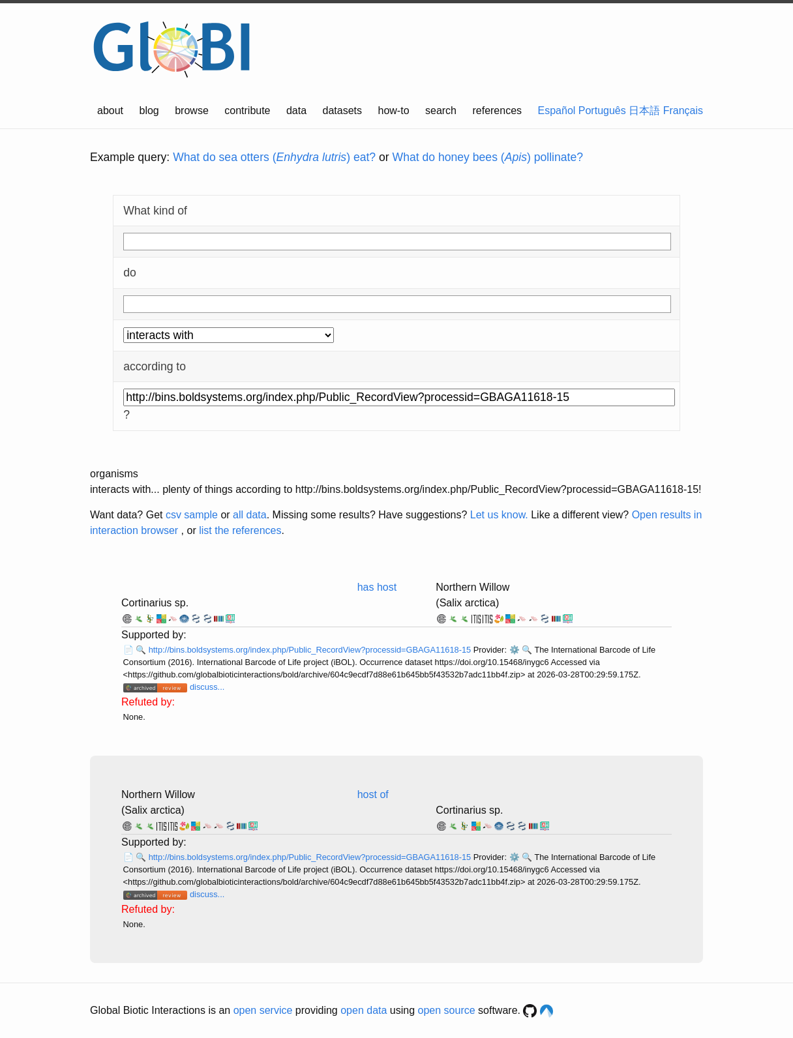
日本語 (644, 110)
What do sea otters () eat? (274, 157)
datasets (342, 110)
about (110, 110)
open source (446, 1010)
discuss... (207, 687)
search (440, 110)
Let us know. (499, 514)
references (497, 110)
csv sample (192, 514)
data (296, 110)
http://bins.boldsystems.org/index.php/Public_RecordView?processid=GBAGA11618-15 (311, 650)
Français (683, 110)
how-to (394, 110)
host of (373, 794)
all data (250, 514)
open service (263, 1010)
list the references (240, 530)
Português (602, 110)
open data (363, 1010)
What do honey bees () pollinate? (488, 157)
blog (149, 110)
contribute (247, 110)
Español (557, 110)
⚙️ (514, 650)
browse (192, 110)
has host (376, 587)
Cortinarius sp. (154, 602)
